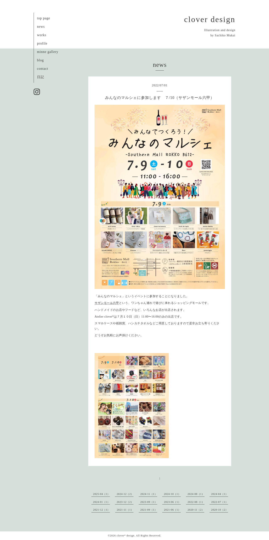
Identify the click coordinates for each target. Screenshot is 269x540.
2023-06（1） (172, 502)
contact (42, 68)
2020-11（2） (196, 509)
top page (43, 18)
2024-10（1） (172, 494)
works (41, 35)
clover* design (125, 535)
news (41, 26)
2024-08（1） (196, 494)
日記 (40, 77)
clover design (209, 19)
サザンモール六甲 (107, 303)
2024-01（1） (101, 502)
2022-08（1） (196, 502)
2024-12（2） (125, 494)
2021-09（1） (148, 509)
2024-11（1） (148, 494)
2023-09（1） (148, 502)
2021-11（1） (125, 509)
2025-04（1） (101, 494)
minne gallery (47, 52)
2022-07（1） (219, 502)
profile (42, 43)
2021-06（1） (172, 509)
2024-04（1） (219, 494)
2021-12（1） (101, 509)
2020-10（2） (219, 509)
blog (40, 60)
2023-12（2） (125, 502)
